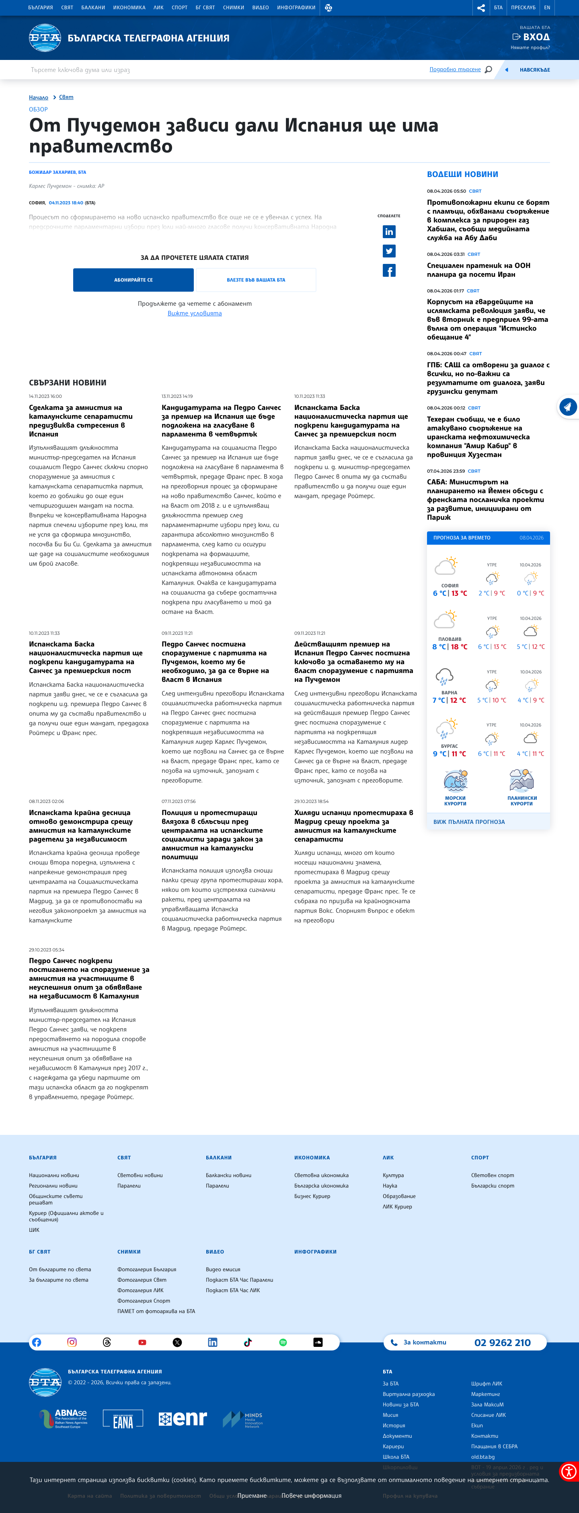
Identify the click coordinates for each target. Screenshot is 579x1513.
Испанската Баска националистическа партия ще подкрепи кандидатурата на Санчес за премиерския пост (351, 420)
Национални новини (54, 1175)
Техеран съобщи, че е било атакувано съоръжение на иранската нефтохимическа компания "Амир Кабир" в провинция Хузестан (478, 437)
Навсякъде (535, 70)
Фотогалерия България (147, 1269)
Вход (536, 37)
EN (547, 7)
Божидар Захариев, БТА (57, 172)
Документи (397, 1436)
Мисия (390, 1415)
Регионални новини (53, 1186)
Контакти (484, 1436)
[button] (328, 8)
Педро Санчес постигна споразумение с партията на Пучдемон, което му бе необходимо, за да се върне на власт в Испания (215, 662)
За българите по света (58, 1280)
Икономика (129, 7)
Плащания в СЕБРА (494, 1446)
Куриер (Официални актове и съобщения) (66, 1216)
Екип (477, 1425)
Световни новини (140, 1175)
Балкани (93, 7)
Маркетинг (485, 1394)
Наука (390, 1186)
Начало (38, 98)
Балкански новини (228, 1175)
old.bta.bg (483, 1457)
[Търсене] (488, 69)
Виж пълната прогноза (469, 822)
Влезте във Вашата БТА (256, 280)
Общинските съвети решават (56, 1199)
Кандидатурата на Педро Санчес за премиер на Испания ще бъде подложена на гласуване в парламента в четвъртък (221, 420)
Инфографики (296, 7)
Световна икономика (321, 1175)
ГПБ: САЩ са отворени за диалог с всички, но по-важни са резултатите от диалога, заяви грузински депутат (488, 378)
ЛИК (159, 7)
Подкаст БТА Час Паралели (239, 1280)
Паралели (129, 1186)
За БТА (390, 1384)
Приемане (252, 1495)
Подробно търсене (455, 69)
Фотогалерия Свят (141, 1280)
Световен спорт (492, 1175)
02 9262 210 (502, 1342)
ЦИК (34, 1230)
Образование (399, 1196)
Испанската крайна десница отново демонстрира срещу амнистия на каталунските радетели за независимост (81, 826)
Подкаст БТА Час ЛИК (233, 1290)
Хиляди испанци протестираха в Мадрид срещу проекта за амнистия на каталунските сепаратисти (353, 826)
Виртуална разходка (409, 1394)
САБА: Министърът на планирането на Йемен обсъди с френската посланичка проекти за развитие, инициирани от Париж (485, 500)
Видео (261, 7)
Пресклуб (523, 7)
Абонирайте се (133, 280)
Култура (393, 1175)
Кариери (393, 1446)
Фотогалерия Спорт (143, 1301)
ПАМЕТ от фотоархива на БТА (156, 1311)
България (40, 7)
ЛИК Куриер (397, 1207)
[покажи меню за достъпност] (569, 1472)
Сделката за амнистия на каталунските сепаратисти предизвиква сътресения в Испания (81, 420)
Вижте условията (195, 313)
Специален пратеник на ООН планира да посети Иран (479, 270)
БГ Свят (205, 7)
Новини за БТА (401, 1405)
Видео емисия (223, 1269)
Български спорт (492, 1186)
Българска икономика (321, 1186)
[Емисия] (506, 69)
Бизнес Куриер (312, 1196)
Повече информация (311, 1495)
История (394, 1425)
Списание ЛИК (488, 1415)
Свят (67, 7)
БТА (498, 7)
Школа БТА (396, 1457)
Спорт (179, 7)
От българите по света (60, 1269)
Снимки (233, 7)
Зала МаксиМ (487, 1405)
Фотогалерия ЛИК (140, 1290)
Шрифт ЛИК (486, 1384)
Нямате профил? (530, 47)
